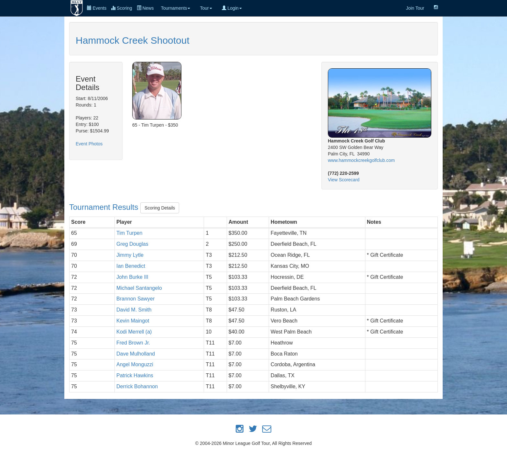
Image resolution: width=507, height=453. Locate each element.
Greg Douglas (132, 244)
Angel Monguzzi (134, 364)
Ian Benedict (130, 266)
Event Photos (89, 143)
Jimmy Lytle (130, 255)
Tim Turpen (129, 233)
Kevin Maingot (132, 320)
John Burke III (132, 277)
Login (232, 8)
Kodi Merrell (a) (134, 331)
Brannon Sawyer (135, 298)
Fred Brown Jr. (133, 342)
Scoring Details (160, 207)
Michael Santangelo (139, 288)
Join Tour (415, 8)
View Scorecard (344, 179)
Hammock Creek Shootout (132, 40)
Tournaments (175, 8)
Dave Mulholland (135, 354)
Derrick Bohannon (137, 386)
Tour (206, 8)
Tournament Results (104, 207)
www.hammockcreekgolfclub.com (361, 160)
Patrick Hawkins (134, 375)
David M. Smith (133, 309)
